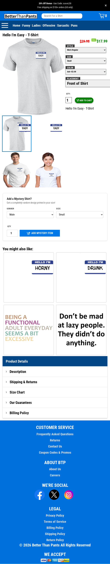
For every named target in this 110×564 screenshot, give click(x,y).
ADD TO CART (84, 100)
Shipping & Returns (23, 382)
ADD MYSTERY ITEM (40, 233)
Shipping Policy (55, 534)
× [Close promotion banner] (106, 5)
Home (16, 26)
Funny (26, 26)
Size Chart (17, 392)
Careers (55, 475)
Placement (72, 79)
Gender (10, 209)
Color (70, 68)
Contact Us (55, 446)
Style (70, 46)
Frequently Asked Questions (55, 434)
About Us (55, 469)
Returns (55, 440)
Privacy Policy (55, 516)
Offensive (48, 26)
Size (69, 57)
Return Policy (55, 540)
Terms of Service (55, 522)
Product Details (17, 361)
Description (18, 372)
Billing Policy (19, 413)
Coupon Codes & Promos (55, 453)
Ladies (36, 26)
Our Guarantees (21, 403)
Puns (73, 26)
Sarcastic (63, 26)
